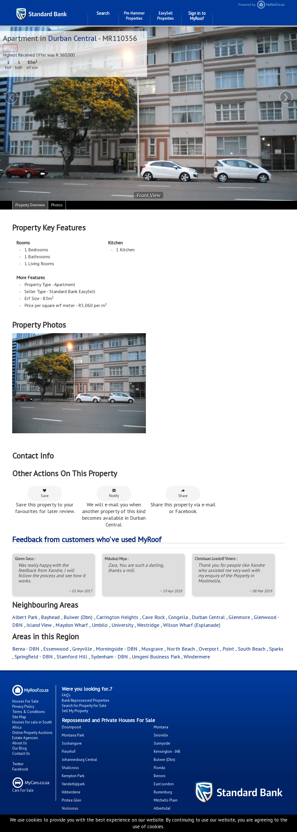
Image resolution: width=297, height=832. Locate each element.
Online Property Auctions (32, 732)
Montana (161, 727)
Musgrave (152, 648)
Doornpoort (71, 727)
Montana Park (73, 735)
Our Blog (19, 748)
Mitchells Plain (166, 800)
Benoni (159, 775)
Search (103, 13)
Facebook (20, 769)
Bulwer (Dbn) (78, 617)
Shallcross (70, 767)
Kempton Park (73, 775)
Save (45, 493)
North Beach (181, 648)
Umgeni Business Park (156, 656)
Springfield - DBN (34, 656)
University (122, 625)
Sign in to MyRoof (197, 15)
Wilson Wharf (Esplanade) (191, 625)
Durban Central (72, 38)
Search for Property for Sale (84, 705)
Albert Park (24, 617)
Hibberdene (71, 792)
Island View (39, 625)
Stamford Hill (72, 656)
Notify (114, 493)
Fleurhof (68, 751)
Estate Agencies (25, 737)
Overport (209, 648)
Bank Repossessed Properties (85, 700)
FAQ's (66, 695)
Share (183, 493)
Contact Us (21, 753)
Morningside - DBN (116, 648)
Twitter (17, 763)
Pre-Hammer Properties (134, 16)
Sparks (276, 648)
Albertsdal (162, 808)
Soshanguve (72, 743)
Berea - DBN (25, 648)
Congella (178, 617)
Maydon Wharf (71, 625)
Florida (159, 767)
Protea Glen (71, 800)
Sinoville (161, 735)
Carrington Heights (117, 617)
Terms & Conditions (28, 711)
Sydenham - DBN (109, 656)
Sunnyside (162, 743)
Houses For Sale (25, 701)
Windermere (197, 656)
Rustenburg (163, 792)
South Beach (251, 648)
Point (228, 648)
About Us (19, 743)
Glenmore (239, 617)
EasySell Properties (165, 16)
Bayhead (50, 617)
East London (164, 784)
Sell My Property (75, 710)
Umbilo (100, 625)
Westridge (148, 625)
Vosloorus (70, 808)
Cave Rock (153, 617)
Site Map (19, 716)
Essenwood (55, 648)
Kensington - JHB (167, 751)
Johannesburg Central (79, 759)
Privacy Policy (23, 706)
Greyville (82, 648)
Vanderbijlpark (73, 784)
